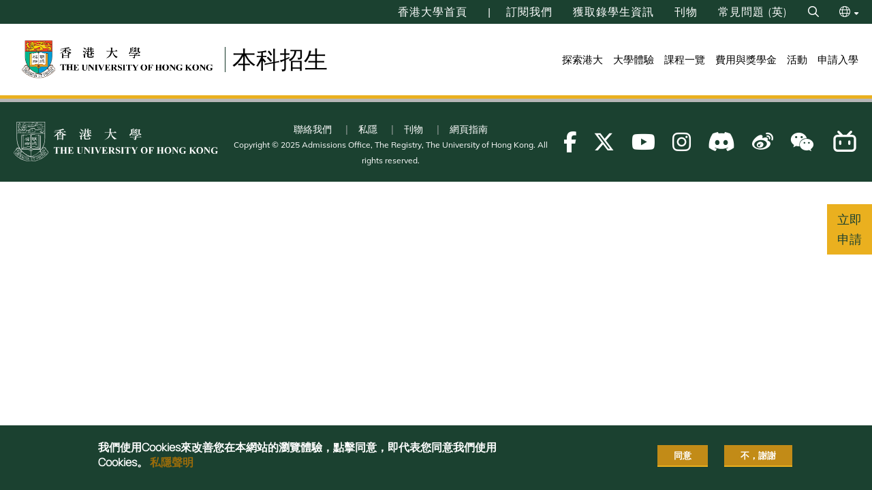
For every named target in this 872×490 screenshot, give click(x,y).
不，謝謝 (758, 455)
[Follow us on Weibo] (762, 142)
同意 (682, 455)
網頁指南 (469, 129)
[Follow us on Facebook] (569, 142)
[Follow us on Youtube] (643, 142)
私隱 (367, 129)
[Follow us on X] (603, 142)
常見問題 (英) (753, 11)
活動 (797, 59)
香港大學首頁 (432, 11)
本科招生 (280, 59)
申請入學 (838, 59)
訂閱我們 (529, 11)
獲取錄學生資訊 (613, 11)
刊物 (686, 11)
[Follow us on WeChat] (802, 142)
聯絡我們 (313, 129)
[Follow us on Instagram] (681, 142)
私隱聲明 (171, 462)
